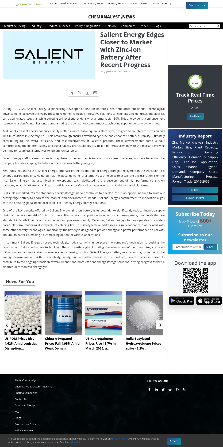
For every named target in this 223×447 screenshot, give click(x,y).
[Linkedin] (156, 389)
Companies (128, 26)
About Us (160, 4)
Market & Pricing (14, 26)
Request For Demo (195, 197)
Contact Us (21, 399)
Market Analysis (70, 3)
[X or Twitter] (163, 389)
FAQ (17, 411)
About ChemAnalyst (26, 380)
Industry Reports (117, 3)
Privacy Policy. (119, 438)
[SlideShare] (170, 389)
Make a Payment (24, 430)
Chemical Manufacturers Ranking (33, 386)
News (134, 3)
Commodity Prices (93, 3)
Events (145, 3)
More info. (76, 442)
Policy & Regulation (87, 26)
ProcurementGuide (26, 424)
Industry (36, 26)
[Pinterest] (177, 389)
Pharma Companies (26, 392)
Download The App (25, 405)
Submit (210, 247)
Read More (195, 116)
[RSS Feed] (184, 389)
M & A (144, 26)
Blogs (157, 26)
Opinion (110, 26)
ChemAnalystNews (111, 17)
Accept (174, 441)
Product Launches (58, 26)
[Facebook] (149, 389)
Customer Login (197, 5)
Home (53, 3)
